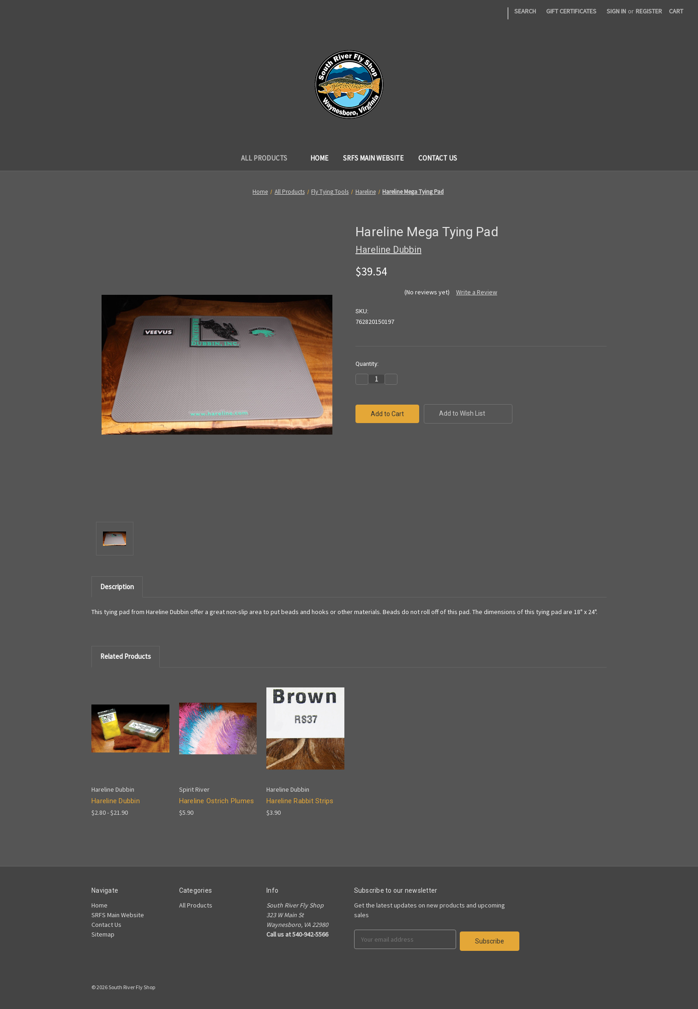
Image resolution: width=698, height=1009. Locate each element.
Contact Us (437, 158)
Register (649, 11)
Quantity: (367, 363)
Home (319, 158)
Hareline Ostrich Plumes (216, 801)
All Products (268, 158)
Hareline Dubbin (115, 801)
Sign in (616, 11)
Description (117, 586)
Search (525, 11)
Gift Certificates (571, 11)
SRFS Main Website (373, 158)
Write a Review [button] (476, 292)
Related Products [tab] (125, 656)
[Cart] (676, 11)
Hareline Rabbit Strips (300, 801)
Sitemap (102, 934)
